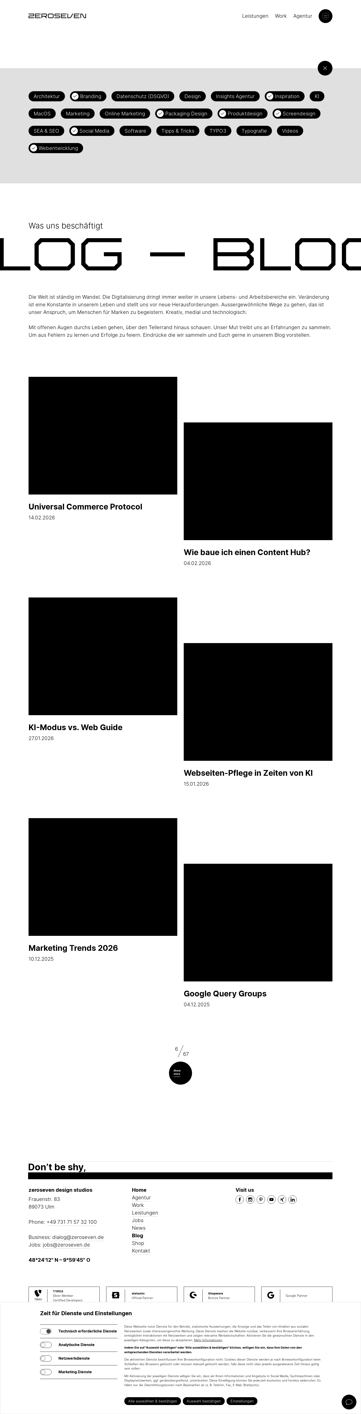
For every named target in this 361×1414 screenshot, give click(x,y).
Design (192, 96)
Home (139, 1190)
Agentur (302, 16)
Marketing (78, 114)
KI (317, 96)
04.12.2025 (258, 935)
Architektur (47, 96)
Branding (90, 96)
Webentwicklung (58, 148)
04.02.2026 (258, 494)
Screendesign (299, 114)
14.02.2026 (103, 449)
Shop (138, 1243)
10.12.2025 (103, 890)
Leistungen (255, 16)
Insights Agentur (235, 96)
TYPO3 (218, 131)
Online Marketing (125, 114)
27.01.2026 (103, 669)
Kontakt (141, 1251)
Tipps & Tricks (177, 131)
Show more (177, 1072)
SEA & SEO (46, 131)
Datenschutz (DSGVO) (142, 96)
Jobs (137, 1220)
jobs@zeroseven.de (66, 1245)
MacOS (42, 114)
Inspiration (287, 96)
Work (281, 16)
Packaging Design (186, 114)
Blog (137, 1235)
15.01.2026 (258, 715)
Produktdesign (245, 114)
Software (135, 131)
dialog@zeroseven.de (78, 1237)
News (139, 1228)
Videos (290, 131)
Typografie (254, 131)
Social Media (94, 131)
